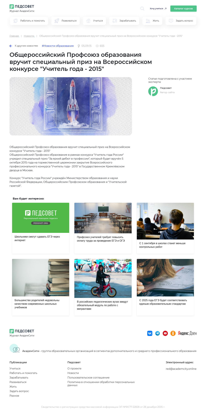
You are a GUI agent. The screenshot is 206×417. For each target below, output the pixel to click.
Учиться (15, 368)
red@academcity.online (181, 368)
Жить (13, 386)
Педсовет (166, 88)
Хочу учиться (156, 8)
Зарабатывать (19, 377)
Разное (14, 395)
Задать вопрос (19, 391)
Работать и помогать (23, 373)
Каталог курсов (183, 8)
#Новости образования (58, 45)
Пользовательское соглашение (88, 377)
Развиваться (18, 382)
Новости (73, 373)
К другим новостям (24, 45)
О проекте (74, 368)
